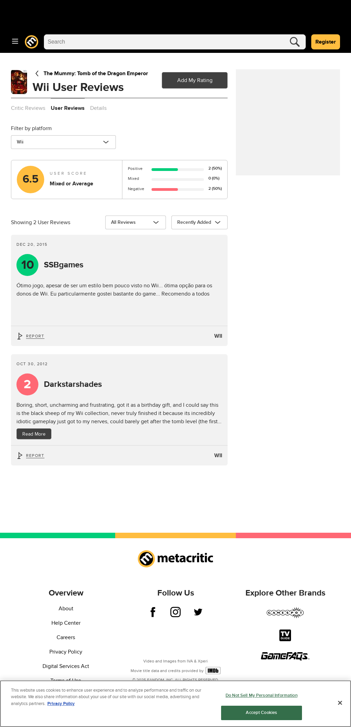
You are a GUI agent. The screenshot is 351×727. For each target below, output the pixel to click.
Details (98, 108)
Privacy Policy (65, 651)
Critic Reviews (28, 108)
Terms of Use (65, 680)
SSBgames (63, 265)
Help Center (66, 623)
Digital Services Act (66, 666)
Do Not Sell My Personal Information (262, 696)
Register (325, 41)
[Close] (340, 703)
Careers (66, 637)
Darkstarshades (73, 384)
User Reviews (68, 108)
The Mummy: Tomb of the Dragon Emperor (90, 73)
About (66, 608)
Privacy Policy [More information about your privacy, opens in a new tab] (61, 704)
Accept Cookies (261, 713)
